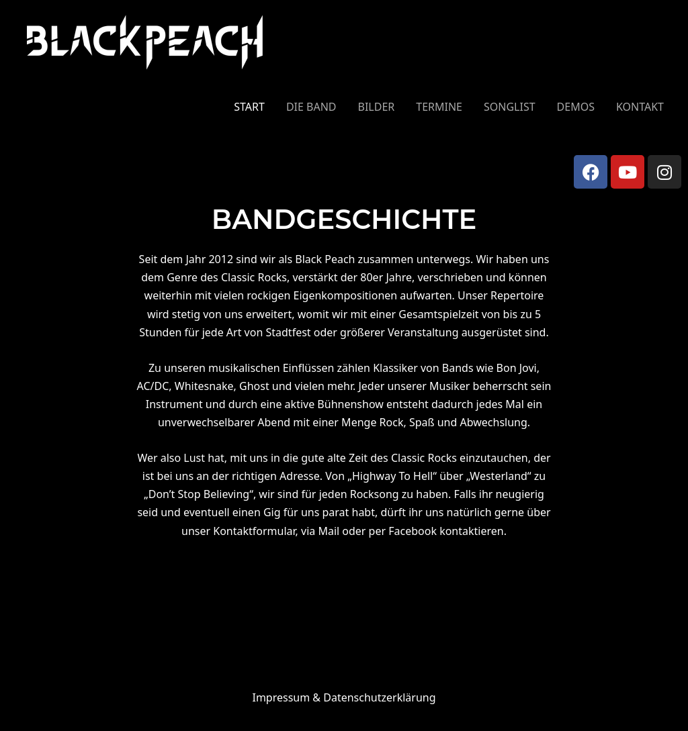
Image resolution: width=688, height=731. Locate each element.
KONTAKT (640, 106)
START (249, 106)
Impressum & (343, 697)
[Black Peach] (145, 41)
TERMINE (439, 106)
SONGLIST (509, 106)
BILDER (376, 106)
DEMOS (576, 106)
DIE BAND (311, 106)
